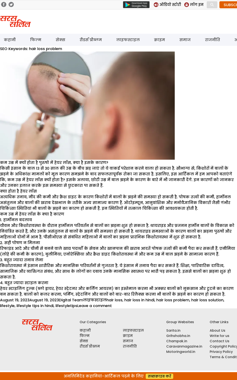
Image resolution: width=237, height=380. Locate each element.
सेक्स (60, 39)
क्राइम (159, 39)
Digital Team (71, 300)
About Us (217, 330)
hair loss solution (207, 300)
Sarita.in (173, 330)
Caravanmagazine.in (184, 346)
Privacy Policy (221, 351)
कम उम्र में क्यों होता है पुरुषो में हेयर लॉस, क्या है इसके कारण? (54, 162)
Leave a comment (94, 305)
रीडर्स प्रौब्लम (91, 39)
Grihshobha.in (178, 335)
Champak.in (176, 341)
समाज (185, 39)
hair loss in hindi (139, 300)
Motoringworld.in (180, 351)
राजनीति (212, 39)
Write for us (219, 335)
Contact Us (219, 341)
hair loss (114, 300)
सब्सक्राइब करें (159, 376)
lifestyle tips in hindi (35, 305)
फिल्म (35, 39)
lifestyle (7, 305)
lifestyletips (66, 305)
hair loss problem (172, 300)
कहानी (10, 39)
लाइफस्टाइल (128, 39)
